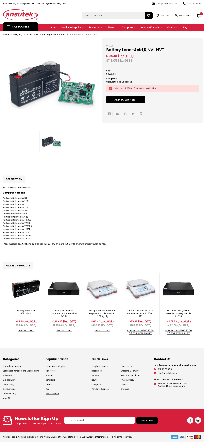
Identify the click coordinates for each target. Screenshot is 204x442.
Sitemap (125, 389)
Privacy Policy (127, 379)
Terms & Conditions (131, 375)
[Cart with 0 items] (199, 15)
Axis (47, 389)
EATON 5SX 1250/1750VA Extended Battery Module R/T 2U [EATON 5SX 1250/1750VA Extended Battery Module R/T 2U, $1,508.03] (178, 313)
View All (6, 398)
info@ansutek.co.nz (167, 3)
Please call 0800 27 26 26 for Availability (140, 332)
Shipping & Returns (130, 370)
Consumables (10, 389)
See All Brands (52, 393)
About (124, 384)
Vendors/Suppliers (151, 27)
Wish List (165, 15)
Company (128, 27)
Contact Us (126, 366)
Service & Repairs (72, 27)
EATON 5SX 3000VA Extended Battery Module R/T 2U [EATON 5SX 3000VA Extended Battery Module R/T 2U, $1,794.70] (64, 313)
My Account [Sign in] (185, 15)
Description (14, 179)
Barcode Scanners (12, 366)
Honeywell (51, 370)
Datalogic (50, 379)
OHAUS (49, 384)
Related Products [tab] (18, 265)
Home (52, 27)
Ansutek (50, 375)
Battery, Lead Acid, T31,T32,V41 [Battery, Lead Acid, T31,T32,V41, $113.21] (26, 312)
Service (95, 375)
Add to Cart (26, 330)
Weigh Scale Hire (100, 366)
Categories (17, 26)
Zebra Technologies (55, 366)
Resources (96, 27)
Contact (172, 27)
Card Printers (9, 379)
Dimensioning (9, 393)
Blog (184, 27)
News (112, 27)
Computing (8, 384)
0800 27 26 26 (194, 3)
